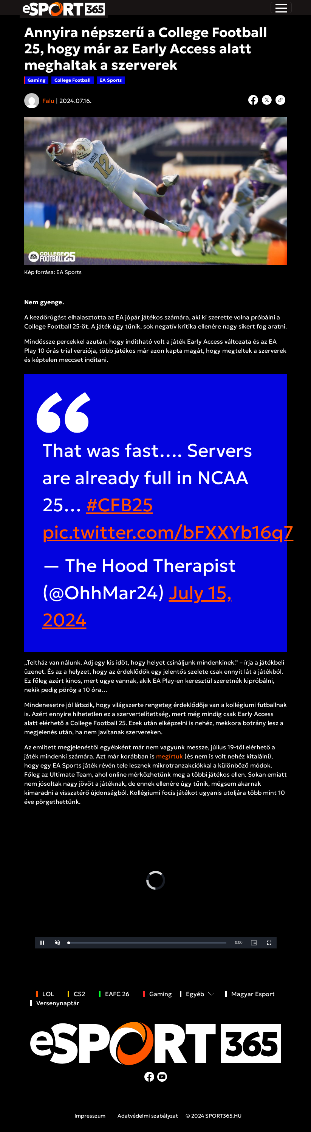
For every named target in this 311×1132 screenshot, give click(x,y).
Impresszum (89, 1115)
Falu (48, 100)
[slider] (147, 943)
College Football (72, 80)
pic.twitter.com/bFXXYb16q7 (168, 532)
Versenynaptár (57, 1003)
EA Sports (110, 80)
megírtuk (169, 756)
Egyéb (195, 994)
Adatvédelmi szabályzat (148, 1115)
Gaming (36, 80)
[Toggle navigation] (281, 7)
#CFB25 (119, 505)
